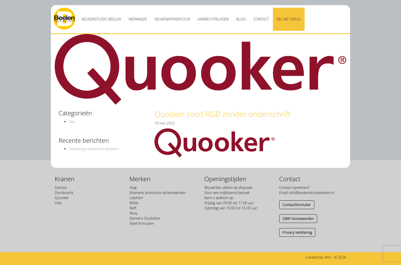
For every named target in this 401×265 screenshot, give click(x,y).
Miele (134, 202)
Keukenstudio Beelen (101, 19)
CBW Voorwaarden (298, 218)
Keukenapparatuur (172, 19)
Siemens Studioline (145, 218)
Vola (58, 202)
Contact (261, 19)
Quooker (62, 197)
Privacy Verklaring (297, 232)
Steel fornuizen (142, 223)
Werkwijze (138, 19)
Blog (241, 19)
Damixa (61, 187)
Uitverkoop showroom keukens (94, 148)
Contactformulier (297, 204)
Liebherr (136, 197)
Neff (133, 208)
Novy (134, 213)
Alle (71, 121)
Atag (133, 187)
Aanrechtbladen (213, 19)
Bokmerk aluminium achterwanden (158, 192)
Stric (327, 257)
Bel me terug (289, 19)
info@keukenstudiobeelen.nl (311, 192)
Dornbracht (64, 192)
